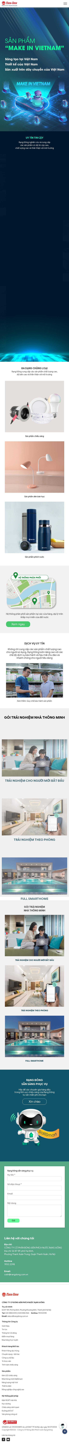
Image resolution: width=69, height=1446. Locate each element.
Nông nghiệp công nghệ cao (13, 1389)
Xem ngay (18, 624)
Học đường (6, 1404)
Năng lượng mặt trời (10, 1382)
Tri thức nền (6, 1361)
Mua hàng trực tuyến (10, 1340)
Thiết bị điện (6, 1386)
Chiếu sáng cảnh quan (10, 1407)
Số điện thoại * (14, 1184)
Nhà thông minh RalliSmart (12, 1379)
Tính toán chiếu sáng (10, 1365)
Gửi (13, 1220)
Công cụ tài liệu (8, 1358)
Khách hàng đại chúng (10, 1351)
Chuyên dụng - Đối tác (11, 1354)
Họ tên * (11, 1175)
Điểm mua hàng (8, 1336)
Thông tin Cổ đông (9, 1333)
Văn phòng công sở (9, 1414)
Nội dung (11, 1203)
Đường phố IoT (7, 1411)
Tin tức (4, 1329)
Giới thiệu (5, 1326)
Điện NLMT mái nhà (9, 1400)
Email (10, 1194)
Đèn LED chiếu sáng (9, 1375)
